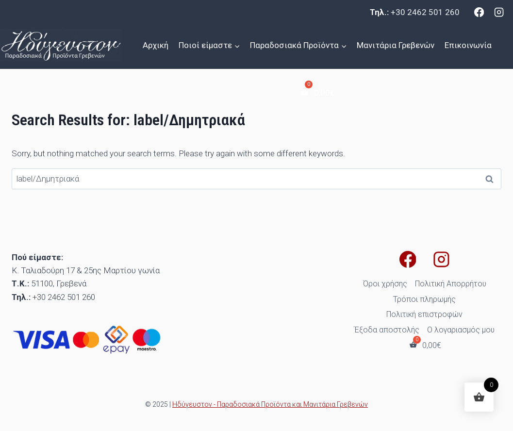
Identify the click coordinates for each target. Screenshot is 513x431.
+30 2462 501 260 (425, 12)
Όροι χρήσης (385, 283)
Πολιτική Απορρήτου (450, 283)
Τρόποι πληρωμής (424, 299)
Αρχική (155, 45)
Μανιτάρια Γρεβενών (395, 45)
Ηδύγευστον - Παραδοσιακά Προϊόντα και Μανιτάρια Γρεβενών (270, 404)
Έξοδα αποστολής (386, 329)
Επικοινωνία (468, 45)
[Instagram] (499, 12)
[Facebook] (479, 12)
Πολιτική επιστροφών (424, 314)
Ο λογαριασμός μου (461, 329)
